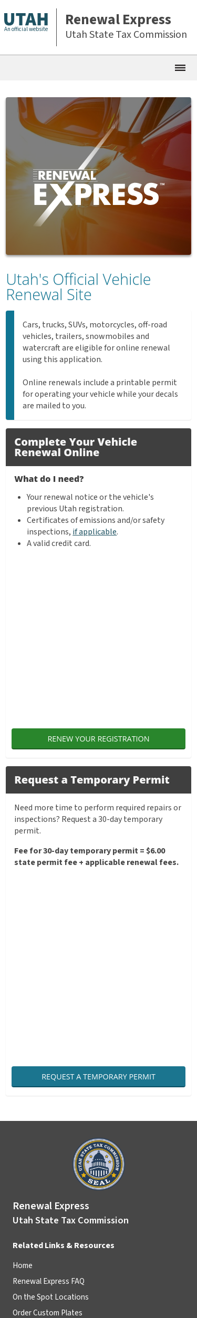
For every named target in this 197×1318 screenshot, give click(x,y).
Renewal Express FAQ (49, 1281)
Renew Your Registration (98, 739)
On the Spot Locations (51, 1297)
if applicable (94, 532)
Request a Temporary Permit (98, 1077)
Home (23, 1265)
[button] (30, 27)
